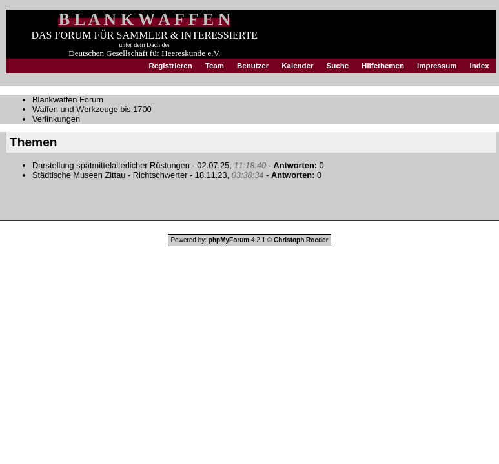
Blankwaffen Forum (67, 99)
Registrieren (170, 66)
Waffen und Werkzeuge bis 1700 (92, 109)
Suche (338, 66)
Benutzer (253, 66)
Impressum (436, 66)
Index (479, 66)
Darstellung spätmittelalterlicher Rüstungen (111, 165)
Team (214, 66)
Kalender (297, 66)
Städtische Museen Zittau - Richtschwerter (109, 175)
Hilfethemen (383, 66)
